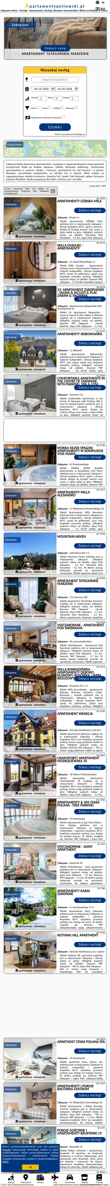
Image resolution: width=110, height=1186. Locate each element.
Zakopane (11, 204)
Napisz (106, 1184)
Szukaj (55, 127)
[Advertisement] (55, 1006)
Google (6, 1149)
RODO (5, 1161)
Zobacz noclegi (90, 210)
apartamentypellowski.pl (55, 6)
